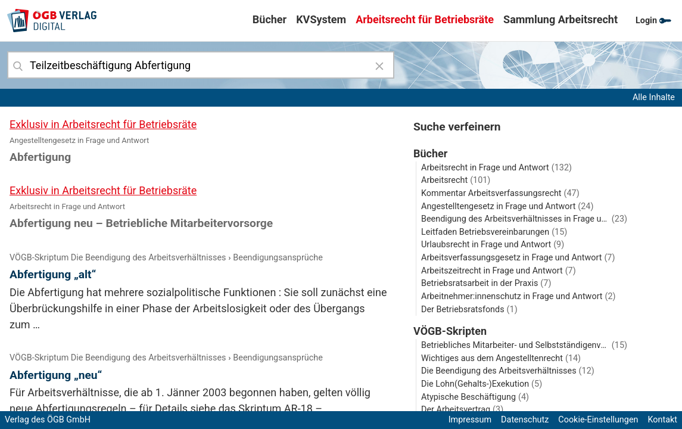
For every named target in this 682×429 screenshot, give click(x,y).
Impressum (470, 420)
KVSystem (321, 19)
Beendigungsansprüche (277, 258)
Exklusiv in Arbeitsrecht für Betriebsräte (103, 124)
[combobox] (200, 65)
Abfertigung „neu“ (56, 375)
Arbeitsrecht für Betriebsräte (425, 19)
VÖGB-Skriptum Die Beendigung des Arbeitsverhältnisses (118, 258)
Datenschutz (525, 420)
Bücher (269, 19)
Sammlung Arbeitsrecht (560, 19)
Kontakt (662, 420)
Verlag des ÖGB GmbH (48, 420)
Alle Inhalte (654, 97)
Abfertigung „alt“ (53, 274)
